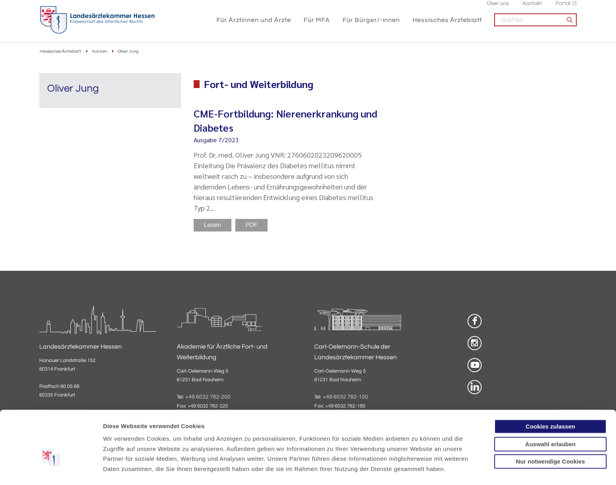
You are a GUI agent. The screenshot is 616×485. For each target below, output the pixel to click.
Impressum (163, 444)
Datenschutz (122, 444)
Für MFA (317, 24)
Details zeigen (418, 469)
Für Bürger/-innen (371, 24)
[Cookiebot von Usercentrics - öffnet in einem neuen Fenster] (50, 470)
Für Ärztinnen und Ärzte (253, 24)
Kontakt (532, 8)
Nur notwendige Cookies (550, 416)
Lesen (212, 225)
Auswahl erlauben (550, 399)
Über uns (498, 8)
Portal (563, 8)
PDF (251, 225)
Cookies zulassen (550, 381)
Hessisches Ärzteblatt (447, 24)
